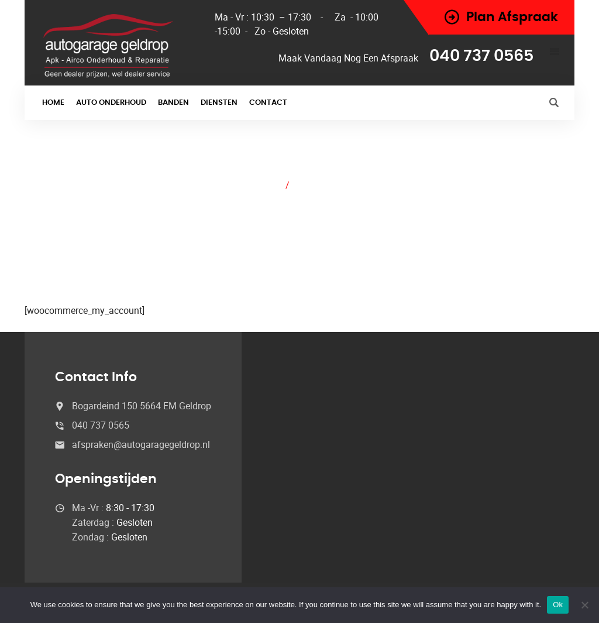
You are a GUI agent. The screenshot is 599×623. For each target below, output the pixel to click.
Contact (268, 103)
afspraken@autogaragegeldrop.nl (141, 444)
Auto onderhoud (111, 103)
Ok (558, 604)
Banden (173, 103)
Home (53, 103)
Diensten (219, 103)
